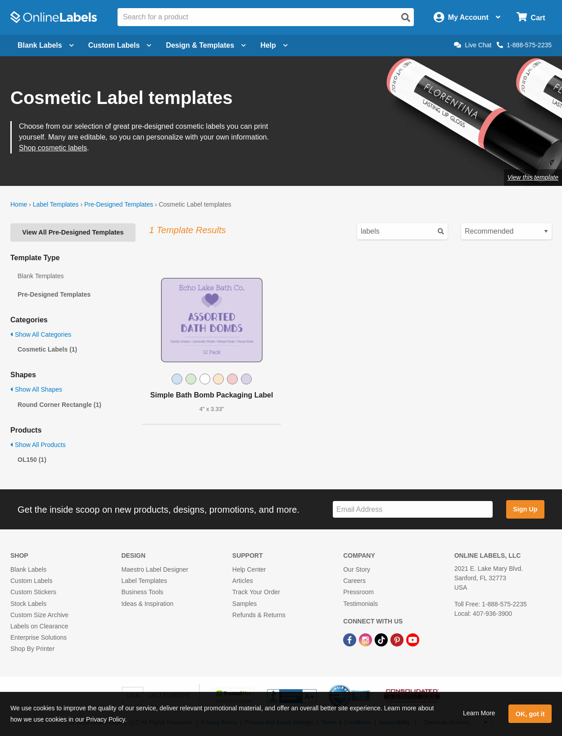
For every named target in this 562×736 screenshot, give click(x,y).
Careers (354, 580)
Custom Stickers (33, 592)
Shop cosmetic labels (53, 148)
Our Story (356, 569)
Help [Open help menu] (274, 45)
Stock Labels (28, 603)
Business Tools (142, 592)
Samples (244, 603)
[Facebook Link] (350, 639)
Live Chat (472, 45)
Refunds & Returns (259, 615)
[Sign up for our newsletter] (413, 509)
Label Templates (56, 204)
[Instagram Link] (366, 639)
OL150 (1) (32, 459)
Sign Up (525, 509)
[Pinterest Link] (397, 639)
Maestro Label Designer (154, 569)
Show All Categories (40, 334)
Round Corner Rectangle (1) (59, 404)
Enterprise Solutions (38, 637)
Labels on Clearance (39, 626)
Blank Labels (28, 569)
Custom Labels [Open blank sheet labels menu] (120, 45)
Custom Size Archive (39, 615)
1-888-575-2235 (524, 45)
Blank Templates (40, 276)
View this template (533, 177)
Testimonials (360, 603)
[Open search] (406, 17)
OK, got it (530, 714)
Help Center (249, 569)
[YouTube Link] (412, 639)
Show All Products (38, 444)
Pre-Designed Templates (118, 204)
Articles (242, 580)
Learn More (479, 713)
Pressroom (358, 592)
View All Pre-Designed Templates (72, 232)
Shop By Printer (32, 648)
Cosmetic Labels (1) (47, 349)
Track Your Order (256, 592)
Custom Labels (31, 580)
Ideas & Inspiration (147, 603)
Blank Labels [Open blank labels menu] (46, 45)
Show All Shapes (36, 389)
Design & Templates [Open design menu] (206, 45)
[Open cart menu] (531, 17)
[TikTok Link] (382, 639)
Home (18, 204)
